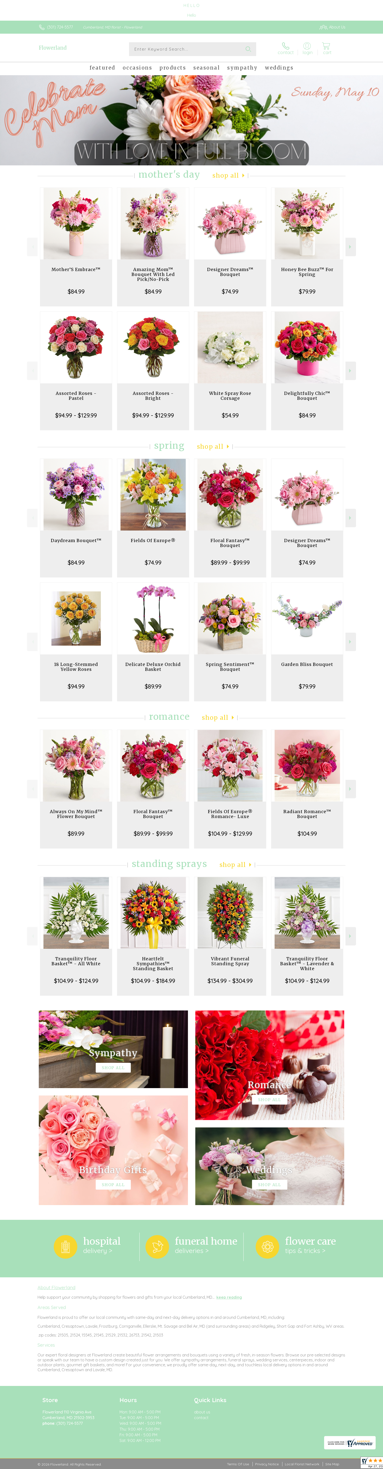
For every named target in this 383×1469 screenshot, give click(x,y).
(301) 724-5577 (60, 27)
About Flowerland (56, 1287)
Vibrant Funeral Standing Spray (230, 961)
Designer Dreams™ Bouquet (230, 272)
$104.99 (307, 833)
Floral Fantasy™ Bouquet (230, 543)
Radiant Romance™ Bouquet (307, 814)
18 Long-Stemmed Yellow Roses (76, 667)
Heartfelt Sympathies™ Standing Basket (153, 963)
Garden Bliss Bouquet (307, 664)
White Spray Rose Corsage (230, 395)
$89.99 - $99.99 (230, 562)
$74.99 (230, 291)
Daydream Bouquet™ (76, 540)
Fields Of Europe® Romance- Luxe (230, 814)
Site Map (332, 1464)
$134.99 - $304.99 (230, 980)
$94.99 (76, 686)
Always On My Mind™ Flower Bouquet (76, 814)
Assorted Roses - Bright (153, 395)
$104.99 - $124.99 (76, 980)
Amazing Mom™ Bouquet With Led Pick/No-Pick (153, 274)
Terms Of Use (238, 1464)
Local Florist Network (302, 1464)
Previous (32, 247)
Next (350, 247)
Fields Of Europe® (153, 540)
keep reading (229, 1297)
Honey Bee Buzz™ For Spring (307, 272)
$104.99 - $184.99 (153, 980)
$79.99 (307, 291)
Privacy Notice (267, 1464)
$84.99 (76, 291)
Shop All (225, 175)
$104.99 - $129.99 (230, 833)
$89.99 (153, 686)
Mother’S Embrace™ (76, 269)
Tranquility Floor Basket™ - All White (76, 961)
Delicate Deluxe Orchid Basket (153, 667)
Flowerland (52, 48)
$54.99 (230, 415)
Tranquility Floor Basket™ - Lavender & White (307, 963)
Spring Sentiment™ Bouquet (230, 667)
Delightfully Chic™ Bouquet (307, 395)
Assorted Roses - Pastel (76, 395)
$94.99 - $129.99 (76, 415)
